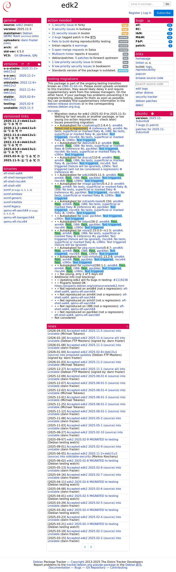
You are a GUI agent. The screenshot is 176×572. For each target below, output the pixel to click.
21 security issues (64, 33)
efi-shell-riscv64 (15, 181)
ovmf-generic (13, 198)
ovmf (7, 189)
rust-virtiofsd (91, 256)
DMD (35, 36)
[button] (49, 25)
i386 (108, 131)
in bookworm (88, 66)
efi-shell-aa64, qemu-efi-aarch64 (91, 290)
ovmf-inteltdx (13, 202)
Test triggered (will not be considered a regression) (87, 168)
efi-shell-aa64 (13, 173)
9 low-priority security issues (72, 66)
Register (134, 12)
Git (16, 55)
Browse (25, 55)
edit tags (142, 88)
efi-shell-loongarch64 (18, 177)
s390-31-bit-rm (72, 86)
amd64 (117, 125)
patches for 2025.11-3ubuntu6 (150, 131)
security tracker (146, 96)
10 (169, 37)
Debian (38, 561)
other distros (144, 92)
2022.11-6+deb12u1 (20, 91)
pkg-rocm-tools (92, 247)
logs (149, 66)
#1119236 (120, 280)
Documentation (59, 567)
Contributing (118, 567)
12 (169, 33)
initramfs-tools (92, 201)
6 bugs (16, 190)
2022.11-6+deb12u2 (20, 84)
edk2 (19, 25)
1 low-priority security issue (71, 62)
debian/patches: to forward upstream (88, 58)
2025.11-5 (26, 108)
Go (167, 4)
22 (169, 25)
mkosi (86, 221)
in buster (88, 33)
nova (85, 230)
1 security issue (63, 25)
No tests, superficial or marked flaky (91, 130)
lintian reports (88, 45)
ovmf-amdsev (13, 194)
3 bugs (33, 210)
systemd (88, 265)
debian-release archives (64, 103)
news (52, 326)
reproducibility (146, 69)
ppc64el (102, 134)
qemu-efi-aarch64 (16, 210)
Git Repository (95, 567)
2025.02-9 (26, 103)
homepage (143, 58)
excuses (53, 110)
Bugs (77, 567)
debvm (87, 143)
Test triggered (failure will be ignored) (86, 165)
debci (139, 105)
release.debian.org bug (64, 106)
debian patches (146, 101)
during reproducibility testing (88, 41)
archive (26, 36)
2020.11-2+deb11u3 (20, 77)
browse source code (149, 78)
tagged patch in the (88, 37)
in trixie (88, 62)
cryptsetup (89, 125)
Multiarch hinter (63, 54)
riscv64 (74, 137)
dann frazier (29, 40)
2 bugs (56, 37)
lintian (140, 62)
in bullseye (88, 29)
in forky (88, 25)
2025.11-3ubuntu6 (149, 119)
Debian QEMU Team (18, 35)
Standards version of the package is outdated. (88, 70)
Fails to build (60, 41)
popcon (141, 74)
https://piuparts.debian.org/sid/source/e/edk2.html (89, 285)
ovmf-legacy (12, 206)
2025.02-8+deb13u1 (20, 98)
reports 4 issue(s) (88, 54)
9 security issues (63, 29)
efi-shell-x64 (12, 185)
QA (34, 55)
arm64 (117, 128)
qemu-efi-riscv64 (15, 221)
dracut (86, 157)
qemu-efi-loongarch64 (19, 217)
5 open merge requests (68, 49)
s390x (70, 140)
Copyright (77, 561)
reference (100, 128)
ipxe (85, 216)
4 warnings (79, 45)
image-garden (92, 183)
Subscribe (163, 13)
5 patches (82, 58)
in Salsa (88, 49)
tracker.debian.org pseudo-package (91, 564)
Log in (147, 12)
